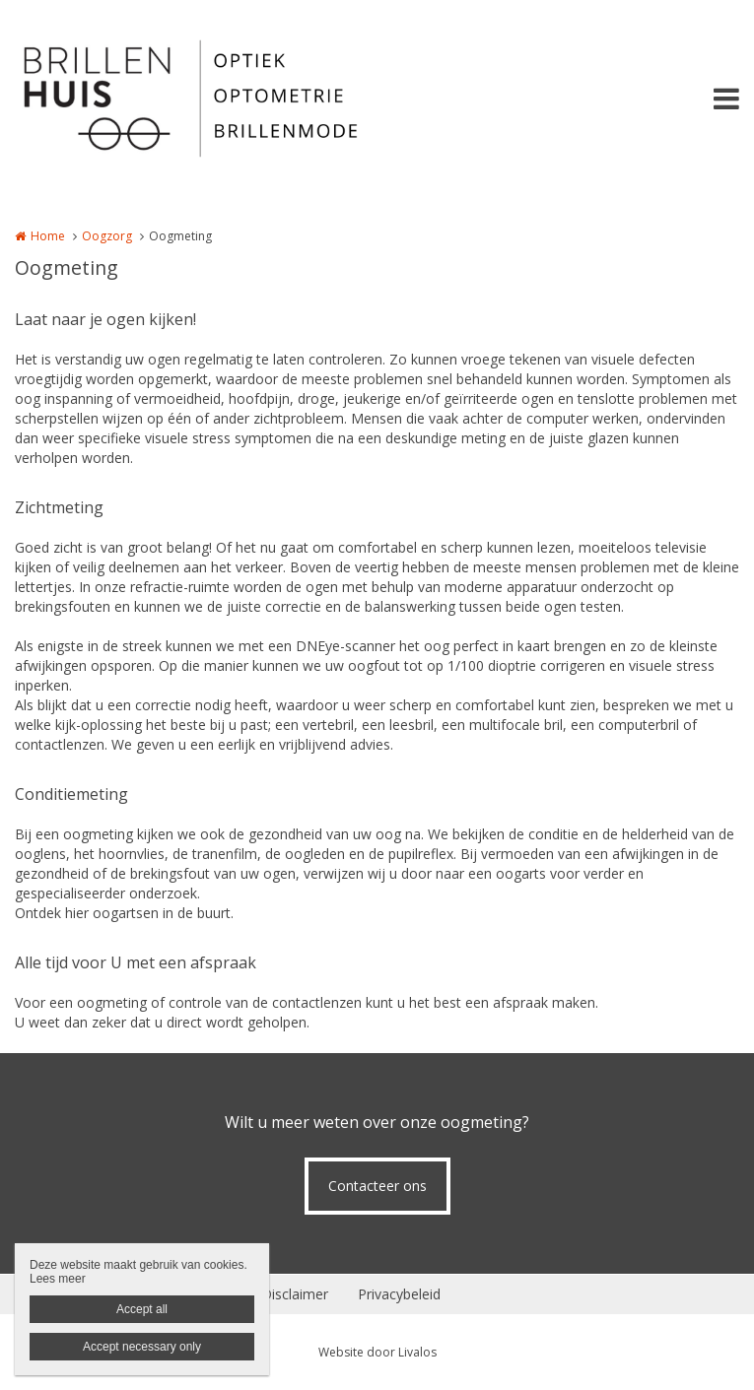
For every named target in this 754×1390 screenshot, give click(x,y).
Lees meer (58, 1279)
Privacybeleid (399, 1294)
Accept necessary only (142, 1347)
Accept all (142, 1309)
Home (48, 236)
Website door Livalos (377, 1352)
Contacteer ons (377, 1185)
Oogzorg (107, 236)
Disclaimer (294, 1294)
